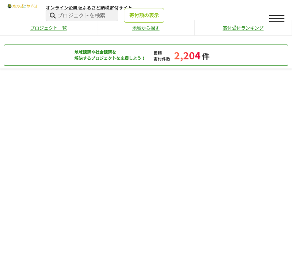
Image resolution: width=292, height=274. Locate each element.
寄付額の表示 (144, 15)
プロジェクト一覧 (48, 27)
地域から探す (145, 27)
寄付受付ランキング (243, 27)
